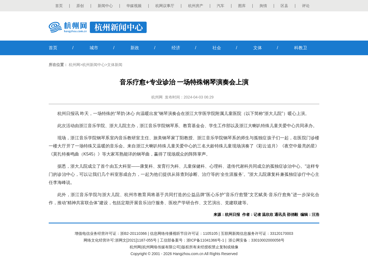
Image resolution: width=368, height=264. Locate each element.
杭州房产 (195, 6)
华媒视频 (134, 6)
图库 (242, 6)
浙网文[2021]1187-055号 (136, 240)
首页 (59, 6)
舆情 (263, 6)
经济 (176, 47)
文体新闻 (114, 64)
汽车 (220, 6)
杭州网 (74, 64)
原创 (80, 6)
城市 (94, 47)
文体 (257, 47)
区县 (284, 6)
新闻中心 (105, 6)
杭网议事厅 (164, 6)
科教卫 (300, 47)
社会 (216, 47)
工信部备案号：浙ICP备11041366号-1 (192, 240)
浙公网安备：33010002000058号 (256, 240)
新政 (134, 47)
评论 (306, 6)
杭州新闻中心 (93, 64)
